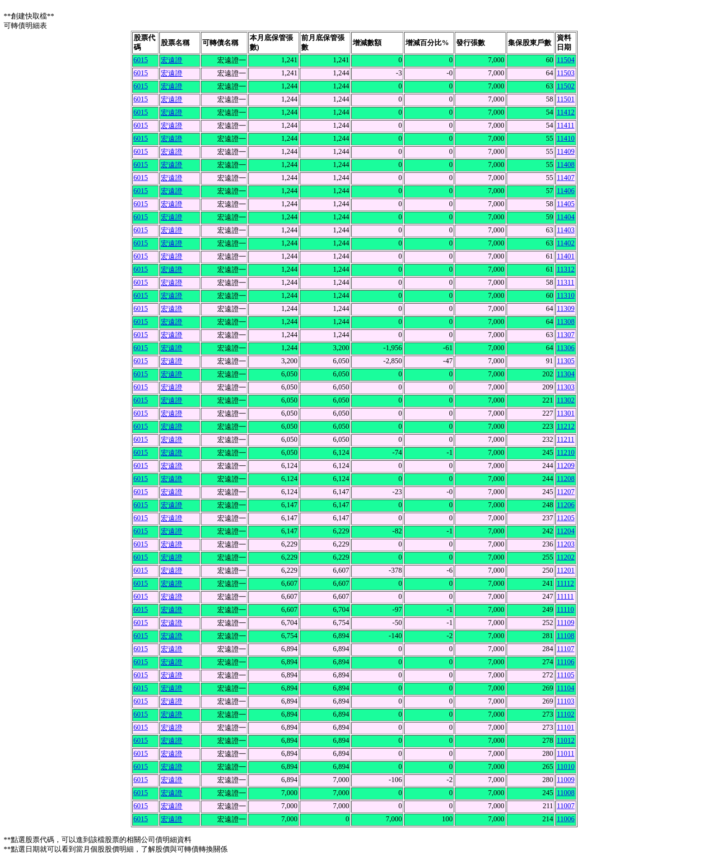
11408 (565, 164)
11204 (565, 531)
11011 (565, 753)
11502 (565, 86)
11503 (565, 73)
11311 (565, 282)
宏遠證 (171, 60)
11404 (565, 217)
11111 (565, 596)
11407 (565, 177)
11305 (565, 361)
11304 (565, 374)
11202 (565, 557)
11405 (565, 204)
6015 (141, 60)
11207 (565, 492)
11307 (565, 334)
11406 (565, 191)
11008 (565, 793)
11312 (565, 269)
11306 (565, 348)
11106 (565, 662)
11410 (565, 138)
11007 (565, 806)
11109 (565, 622)
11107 (565, 649)
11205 (565, 518)
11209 (565, 465)
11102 (565, 714)
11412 (565, 112)
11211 (565, 439)
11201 (565, 570)
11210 (565, 452)
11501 (565, 99)
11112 (565, 583)
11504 (565, 60)
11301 (565, 413)
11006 (565, 819)
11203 (565, 544)
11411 (565, 125)
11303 (565, 387)
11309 (565, 308)
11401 (565, 256)
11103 (565, 701)
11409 (565, 151)
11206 (565, 505)
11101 (565, 727)
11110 (565, 609)
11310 (565, 295)
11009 (565, 779)
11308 (565, 321)
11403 (565, 230)
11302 (565, 400)
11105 (565, 675)
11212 (565, 426)
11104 (565, 688)
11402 (565, 243)
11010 (565, 766)
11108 (565, 635)
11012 (565, 740)
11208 (565, 478)
